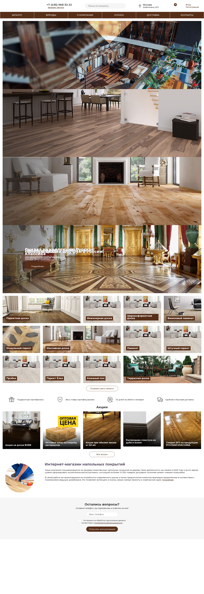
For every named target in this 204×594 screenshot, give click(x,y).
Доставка (153, 15)
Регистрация (192, 7)
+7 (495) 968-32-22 (59, 4)
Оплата (119, 15)
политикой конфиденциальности (108, 523)
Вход (188, 5)
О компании (85, 15)
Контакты (187, 15)
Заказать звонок (56, 7)
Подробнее (168, 480)
